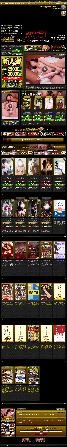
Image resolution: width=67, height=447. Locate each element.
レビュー (25, 420)
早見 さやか (17, 46)
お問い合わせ (20, 422)
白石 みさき (33, 177)
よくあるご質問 (60, 420)
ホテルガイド (46, 420)
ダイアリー (20, 420)
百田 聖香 (59, 177)
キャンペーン (45, 414)
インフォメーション (28, 422)
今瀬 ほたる (46, 177)
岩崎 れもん (20, 177)
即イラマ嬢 (31, 420)
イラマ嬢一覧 (32, 414)
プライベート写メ (39, 420)
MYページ (53, 420)
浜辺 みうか (20, 218)
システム (39, 414)
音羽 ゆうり (46, 218)
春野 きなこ (7, 177)
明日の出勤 (26, 414)
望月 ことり (7, 218)
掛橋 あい (33, 218)
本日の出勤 (20, 414)
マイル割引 (52, 414)
